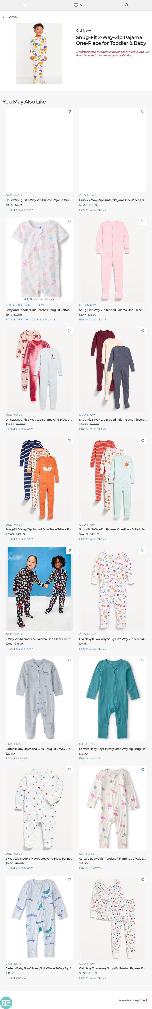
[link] (76, 5)
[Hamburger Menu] (25, 5)
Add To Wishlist (69, 111)
